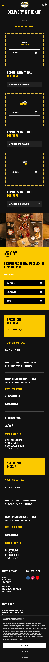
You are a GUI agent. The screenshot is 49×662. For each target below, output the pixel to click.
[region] (24, 639)
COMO (24, 301)
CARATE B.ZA (24, 284)
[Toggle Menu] (3, 5)
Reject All (24, 658)
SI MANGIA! (24, 52)
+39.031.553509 (6, 591)
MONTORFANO (24, 292)
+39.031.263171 (6, 582)
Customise (24, 651)
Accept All (24, 645)
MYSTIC (24, 42)
